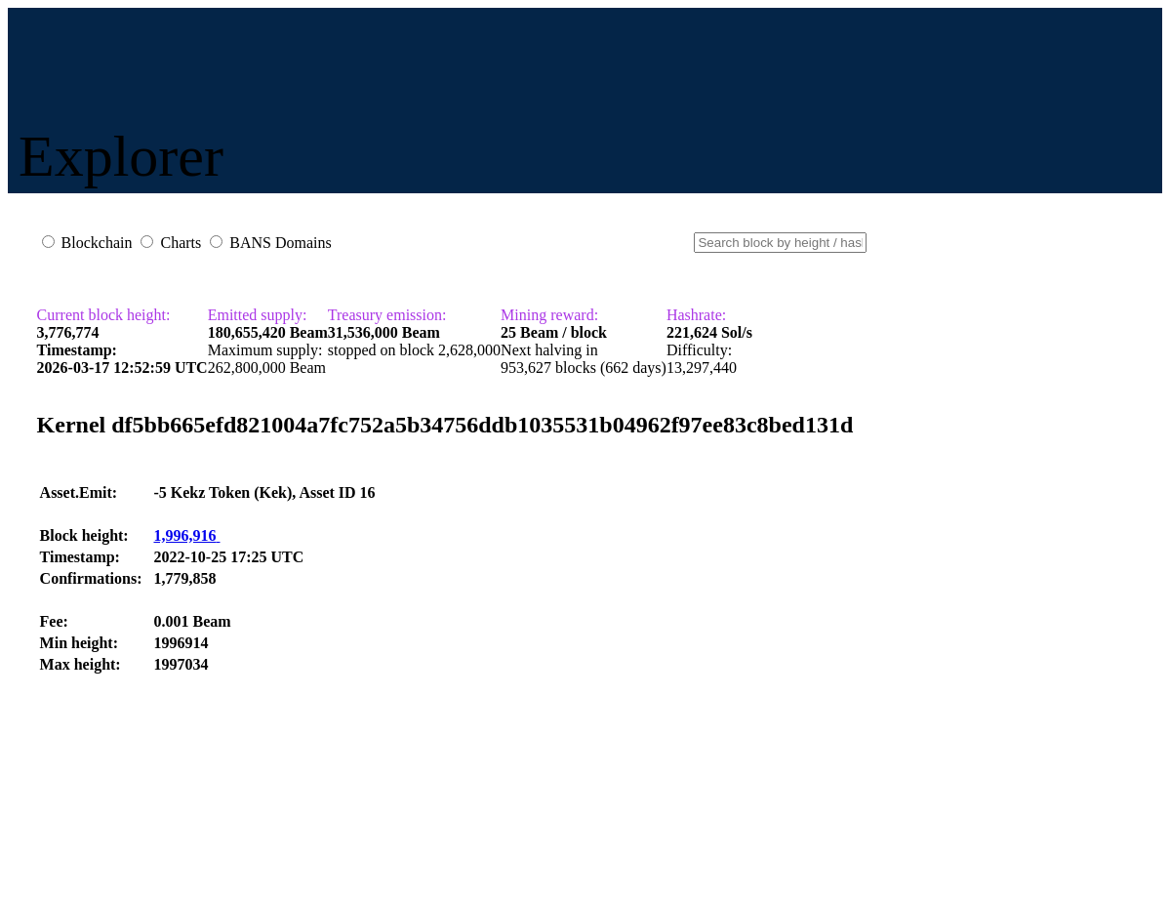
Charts (180, 242)
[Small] (780, 242)
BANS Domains (280, 242)
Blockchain (97, 242)
